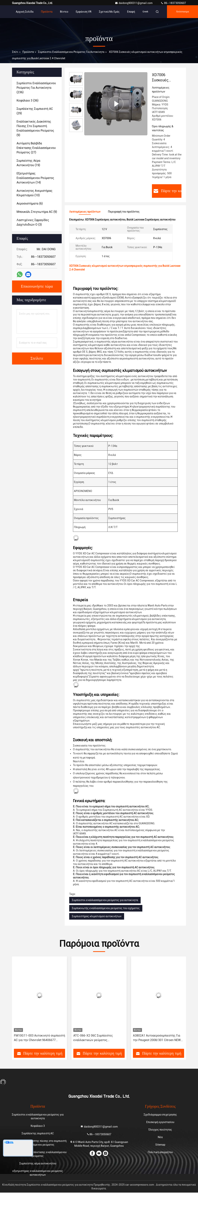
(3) (33, 222)
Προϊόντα (46, 11)
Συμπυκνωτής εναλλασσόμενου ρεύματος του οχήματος (106, 908)
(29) (35, 111)
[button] (21, 1004)
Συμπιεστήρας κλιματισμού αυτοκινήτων (96, 916)
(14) (35, 178)
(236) (36, 87)
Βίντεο (64, 11)
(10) (34, 193)
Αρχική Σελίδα (24, 11)
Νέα (160, 1137)
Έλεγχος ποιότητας (160, 1129)
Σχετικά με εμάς (109, 11)
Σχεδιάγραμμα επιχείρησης (160, 1114)
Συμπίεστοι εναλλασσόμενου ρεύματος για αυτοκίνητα (71, 51)
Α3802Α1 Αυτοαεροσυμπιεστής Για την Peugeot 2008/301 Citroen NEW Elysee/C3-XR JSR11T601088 (157, 1038)
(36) (27, 100)
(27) (36, 148)
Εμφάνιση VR (83, 11)
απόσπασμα (182, 11)
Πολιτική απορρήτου (160, 1152)
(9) (35, 128)
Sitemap (160, 1144)
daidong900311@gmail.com (134, 3)
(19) (28, 163)
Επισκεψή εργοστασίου (160, 1122)
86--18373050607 (173, 3)
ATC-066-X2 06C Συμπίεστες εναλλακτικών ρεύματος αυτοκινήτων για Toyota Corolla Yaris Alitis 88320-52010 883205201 (98, 1038)
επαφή (131, 11)
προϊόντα (28, 51)
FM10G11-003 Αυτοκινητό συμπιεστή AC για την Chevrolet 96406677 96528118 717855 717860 (39, 1038)
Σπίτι (15, 51)
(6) (30, 203)
